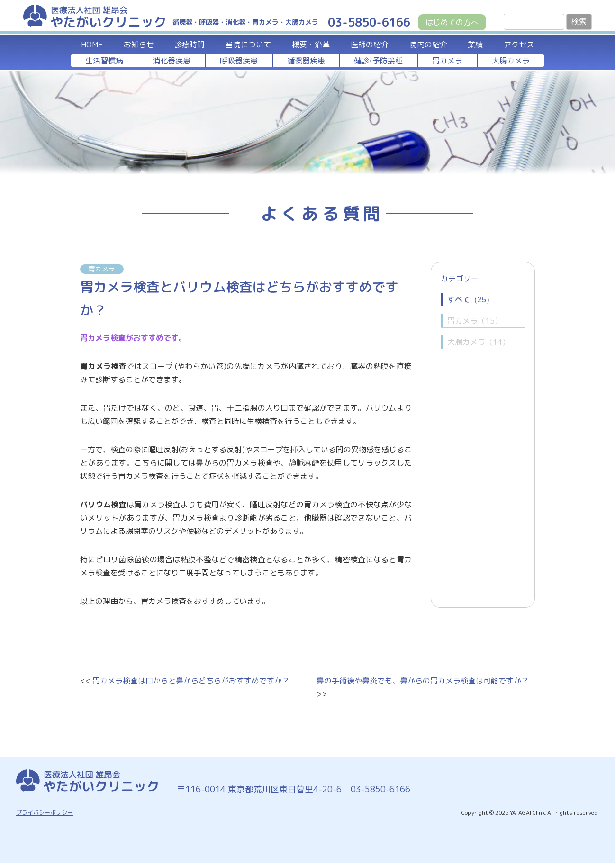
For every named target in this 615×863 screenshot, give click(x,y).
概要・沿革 (311, 44)
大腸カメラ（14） (478, 342)
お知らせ (139, 44)
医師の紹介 (370, 44)
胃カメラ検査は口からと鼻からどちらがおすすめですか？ (190, 680)
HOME (92, 44)
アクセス (519, 44)
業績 (475, 44)
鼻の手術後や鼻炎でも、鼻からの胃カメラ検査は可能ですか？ (423, 680)
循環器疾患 (306, 60)
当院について (248, 44)
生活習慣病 (104, 60)
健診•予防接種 (378, 60)
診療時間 (189, 44)
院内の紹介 (428, 44)
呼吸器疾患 (239, 60)
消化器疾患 (171, 60)
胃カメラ (447, 60)
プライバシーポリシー (44, 813)
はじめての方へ (452, 22)
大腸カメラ (511, 60)
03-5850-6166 (379, 789)
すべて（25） (470, 299)
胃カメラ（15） (474, 320)
